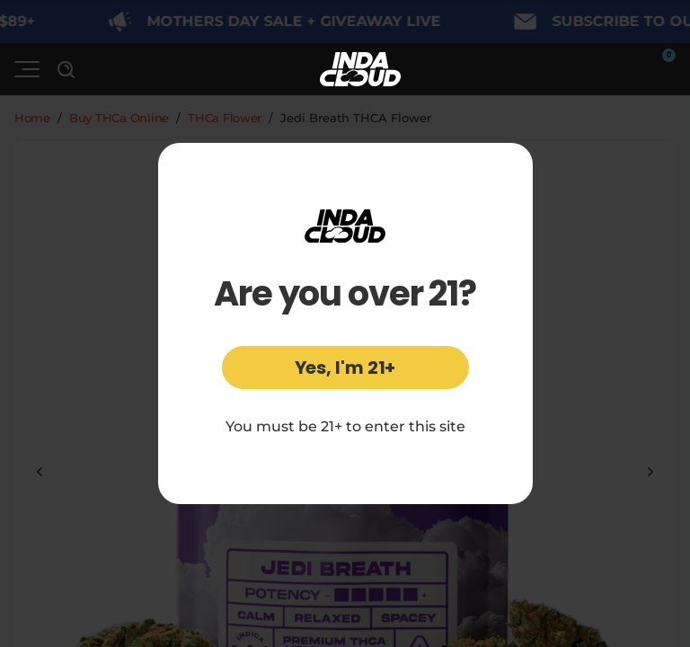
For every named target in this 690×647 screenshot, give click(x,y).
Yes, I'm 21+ (345, 367)
